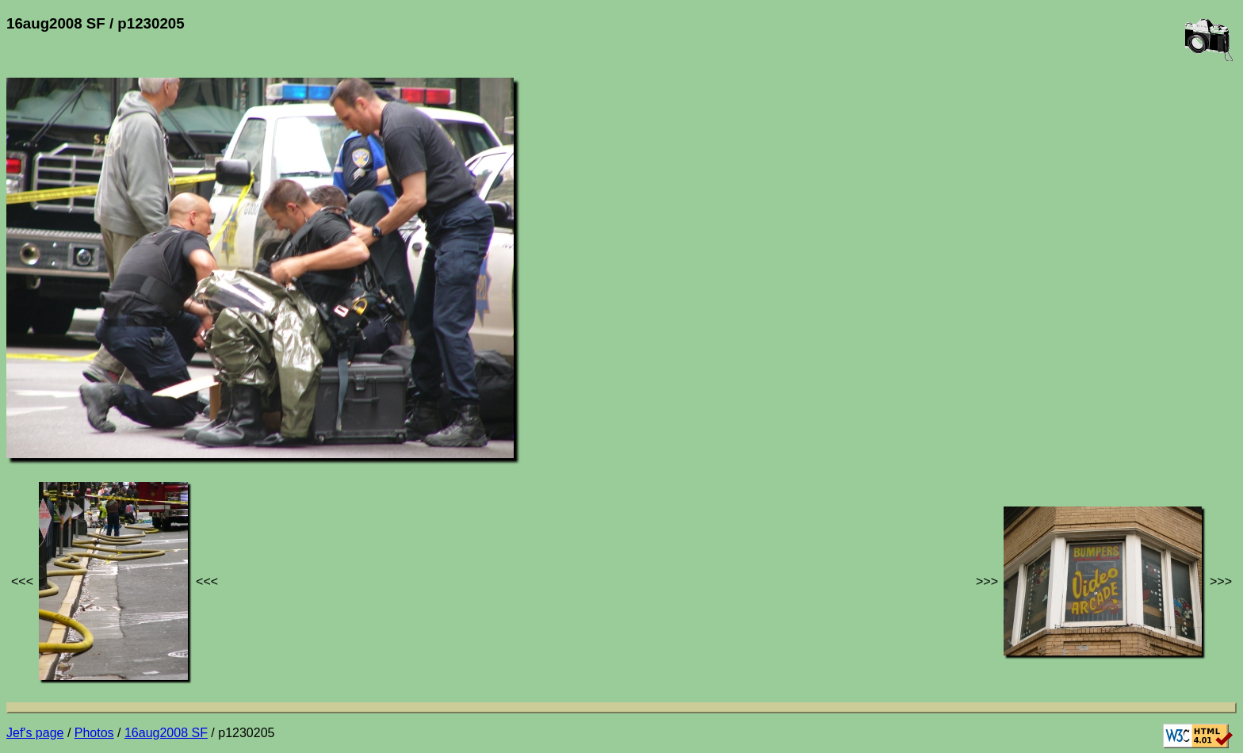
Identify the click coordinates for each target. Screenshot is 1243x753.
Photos (94, 733)
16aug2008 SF (166, 733)
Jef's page (34, 733)
